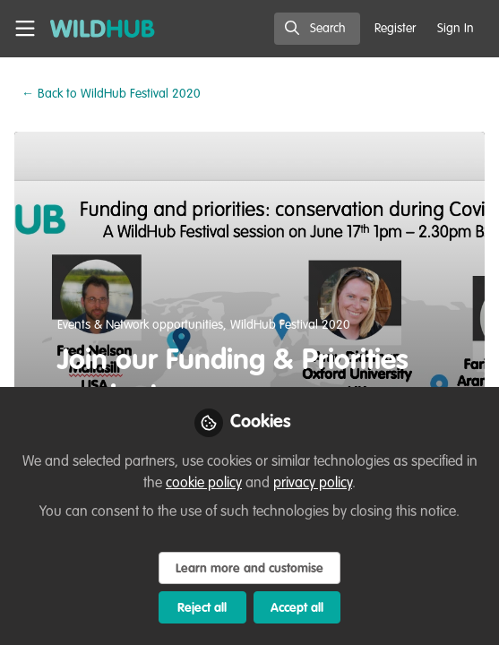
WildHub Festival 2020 (111, 94)
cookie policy (204, 484)
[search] (317, 29)
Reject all (202, 608)
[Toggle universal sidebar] (25, 29)
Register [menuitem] (395, 28)
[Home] (102, 28)
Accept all (297, 608)
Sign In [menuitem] (455, 28)
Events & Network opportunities (140, 325)
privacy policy (312, 484)
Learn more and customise (249, 569)
